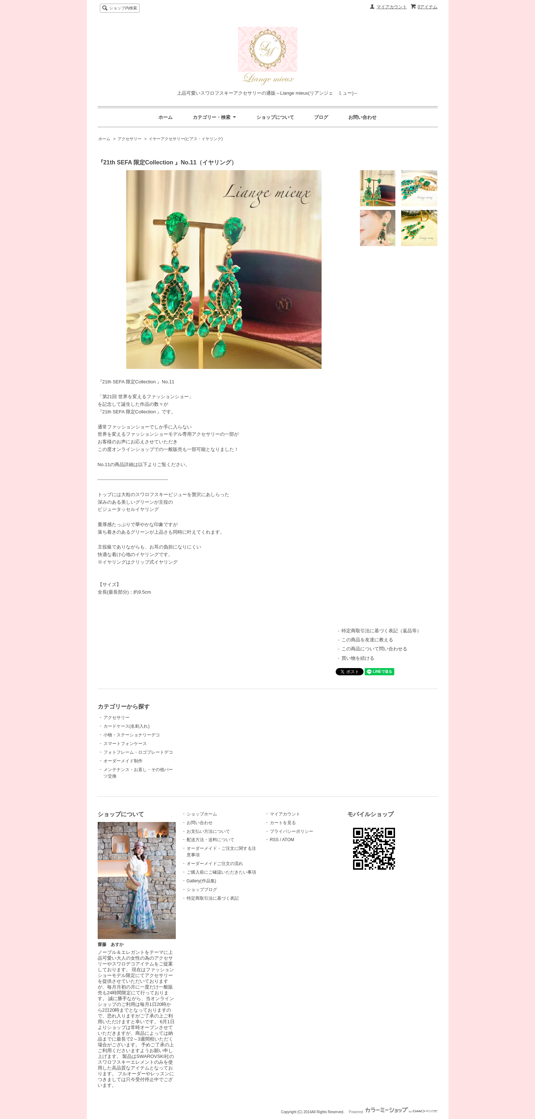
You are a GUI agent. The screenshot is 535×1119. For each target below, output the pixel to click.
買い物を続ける (357, 658)
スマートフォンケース (125, 743)
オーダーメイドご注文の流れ (215, 863)
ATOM (288, 839)
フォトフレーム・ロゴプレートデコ (138, 752)
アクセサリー (129, 139)
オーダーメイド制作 (123, 760)
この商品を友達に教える (367, 639)
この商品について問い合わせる (374, 648)
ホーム (165, 117)
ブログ (321, 117)
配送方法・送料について (210, 839)
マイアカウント (392, 6)
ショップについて (275, 117)
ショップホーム (202, 814)
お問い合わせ (362, 117)
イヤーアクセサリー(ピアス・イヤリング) (186, 139)
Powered (393, 1112)
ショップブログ (202, 889)
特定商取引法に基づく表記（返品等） (381, 630)
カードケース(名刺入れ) (126, 726)
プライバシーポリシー (291, 831)
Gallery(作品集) (201, 880)
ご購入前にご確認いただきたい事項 (221, 872)
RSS (274, 839)
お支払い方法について (208, 831)
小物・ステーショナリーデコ (131, 734)
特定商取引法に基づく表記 (213, 898)
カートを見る (283, 822)
